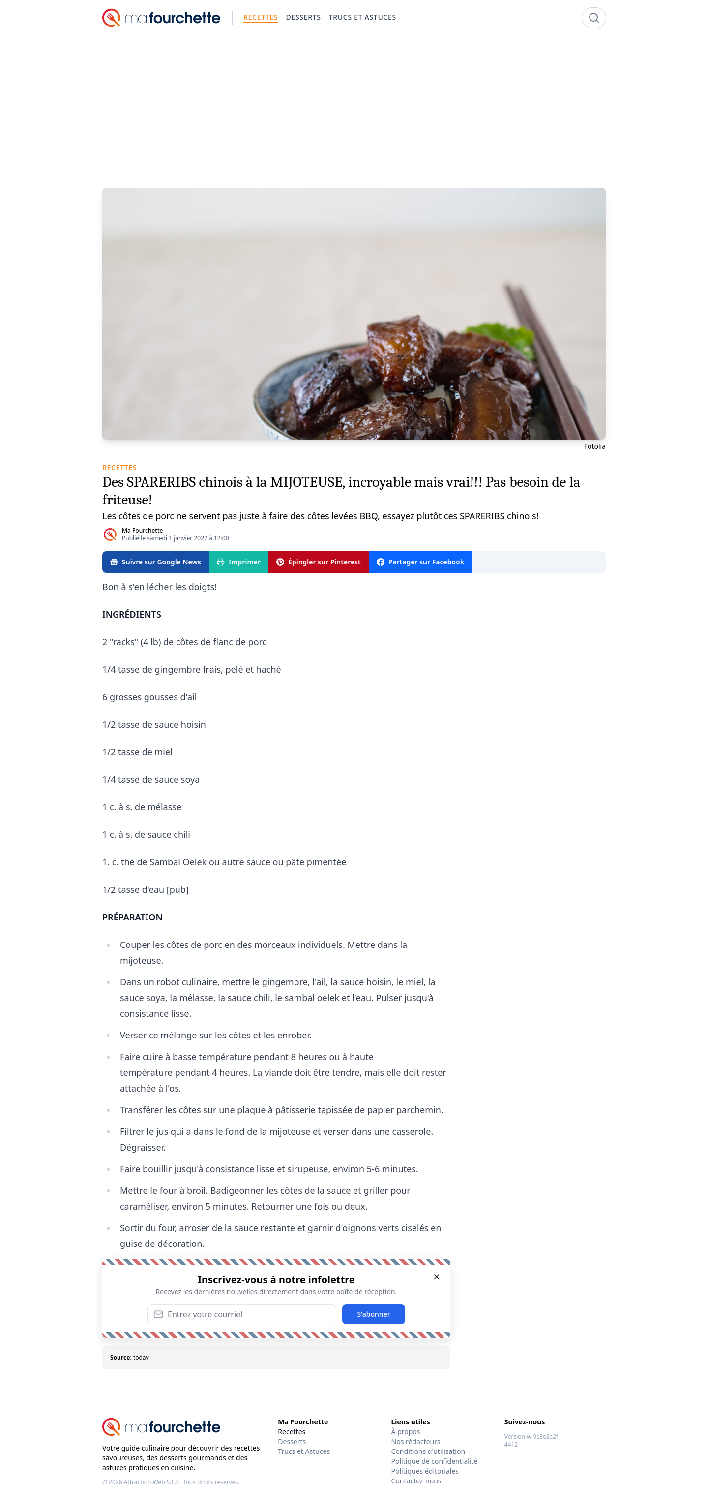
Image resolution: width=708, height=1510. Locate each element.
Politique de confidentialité (434, 1461)
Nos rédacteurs (416, 1441)
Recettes (291, 1431)
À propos (405, 1431)
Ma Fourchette (142, 530)
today (141, 1357)
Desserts (292, 1441)
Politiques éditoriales (425, 1471)
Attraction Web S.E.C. (152, 1482)
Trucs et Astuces (304, 1451)
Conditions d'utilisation (428, 1451)
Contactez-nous (416, 1480)
